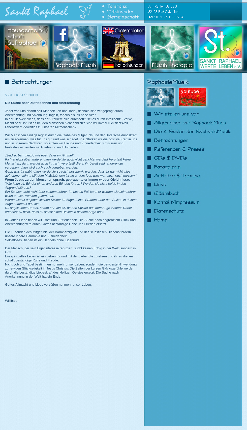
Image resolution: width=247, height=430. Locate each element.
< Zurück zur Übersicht (21, 95)
